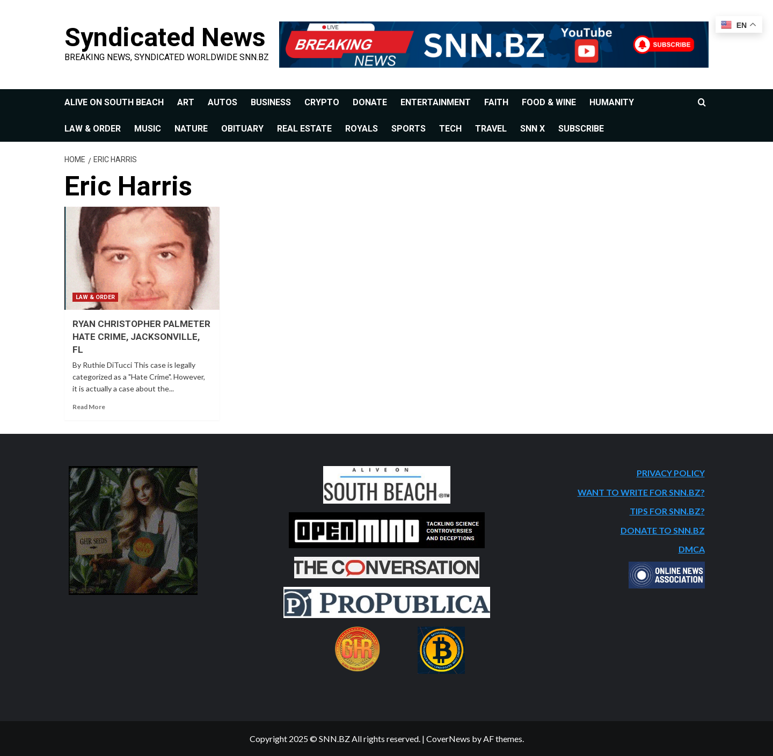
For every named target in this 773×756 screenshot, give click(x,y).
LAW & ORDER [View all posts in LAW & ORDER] (95, 297)
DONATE (370, 102)
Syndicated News (164, 37)
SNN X (532, 128)
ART (185, 102)
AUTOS (222, 102)
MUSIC (147, 128)
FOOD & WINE (549, 102)
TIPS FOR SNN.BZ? (667, 511)
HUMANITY (611, 102)
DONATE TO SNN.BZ (663, 530)
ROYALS (361, 128)
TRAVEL (491, 128)
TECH (450, 128)
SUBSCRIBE (581, 128)
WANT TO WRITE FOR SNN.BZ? (641, 492)
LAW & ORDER (92, 128)
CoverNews (448, 738)
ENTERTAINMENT (435, 102)
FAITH (496, 102)
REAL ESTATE (304, 128)
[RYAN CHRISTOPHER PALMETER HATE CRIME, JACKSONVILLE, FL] (142, 258)
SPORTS (408, 128)
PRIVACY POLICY (671, 473)
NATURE (191, 128)
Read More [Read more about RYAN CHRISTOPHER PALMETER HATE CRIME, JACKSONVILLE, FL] (88, 407)
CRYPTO (321, 102)
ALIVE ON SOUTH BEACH (114, 102)
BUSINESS (271, 102)
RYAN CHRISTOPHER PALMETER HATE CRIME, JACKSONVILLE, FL (141, 336)
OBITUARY (242, 128)
